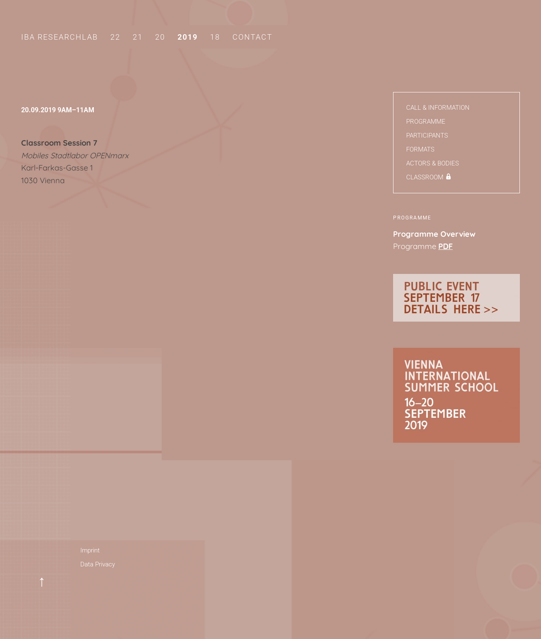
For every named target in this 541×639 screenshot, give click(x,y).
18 (215, 36)
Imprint (90, 550)
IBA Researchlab (59, 36)
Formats (420, 149)
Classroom (424, 177)
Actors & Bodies (432, 163)
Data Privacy (97, 564)
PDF (445, 246)
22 (115, 36)
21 (138, 36)
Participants (427, 135)
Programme (425, 121)
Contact (252, 36)
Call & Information (438, 107)
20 (160, 36)
